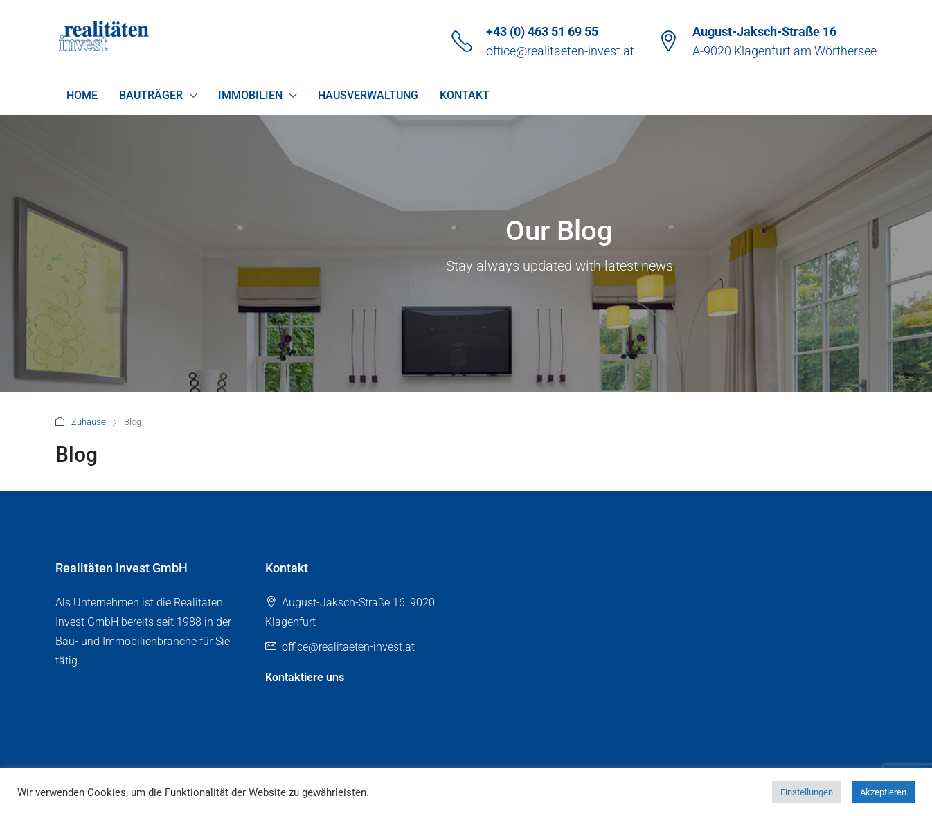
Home (82, 95)
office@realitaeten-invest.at (560, 51)
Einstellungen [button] (806, 792)
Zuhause (88, 422)
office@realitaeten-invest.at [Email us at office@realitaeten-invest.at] (348, 646)
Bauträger (151, 95)
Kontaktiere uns (304, 677)
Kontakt (465, 95)
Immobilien (250, 95)
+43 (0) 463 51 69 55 (542, 31)
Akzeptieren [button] (883, 792)
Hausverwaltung (368, 95)
